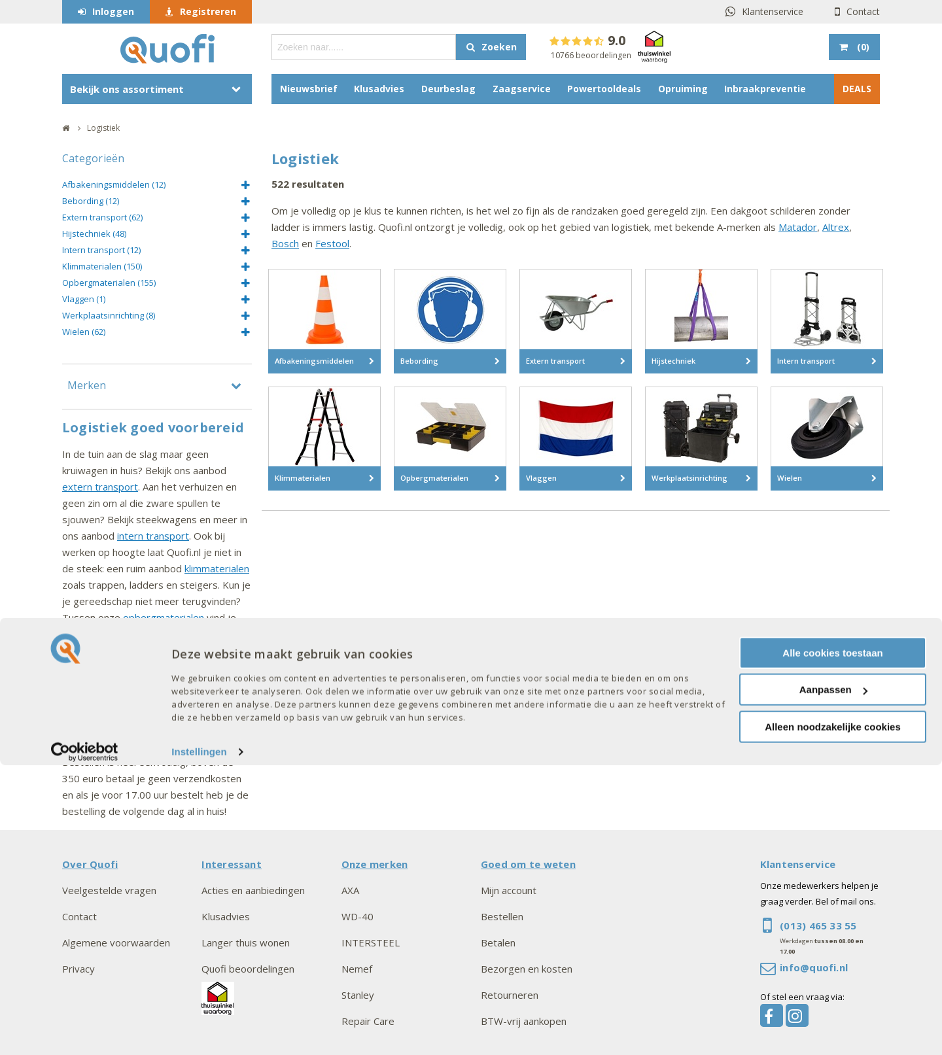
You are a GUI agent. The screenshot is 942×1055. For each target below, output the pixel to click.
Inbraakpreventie (765, 88)
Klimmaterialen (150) (102, 266)
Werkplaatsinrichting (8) (108, 315)
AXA (350, 890)
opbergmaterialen (163, 617)
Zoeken (499, 47)
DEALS (857, 88)
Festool (332, 243)
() (861, 47)
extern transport (100, 486)
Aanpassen (833, 979)
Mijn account (508, 890)
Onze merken (374, 864)
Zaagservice (522, 88)
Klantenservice (772, 11)
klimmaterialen (216, 568)
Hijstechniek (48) (94, 233)
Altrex (835, 226)
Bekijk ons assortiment (127, 88)
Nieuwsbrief (309, 88)
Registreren (208, 11)
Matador (797, 226)
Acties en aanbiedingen (253, 890)
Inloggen (113, 11)
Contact (863, 11)
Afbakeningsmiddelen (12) (114, 184)
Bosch (285, 243)
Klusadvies (379, 88)
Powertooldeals (604, 88)
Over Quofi (90, 864)
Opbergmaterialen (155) (109, 282)
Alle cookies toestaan (832, 942)
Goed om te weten (528, 864)
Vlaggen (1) (83, 299)
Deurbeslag (448, 88)
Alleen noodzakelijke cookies (833, 1016)
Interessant (231, 864)
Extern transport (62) (102, 217)
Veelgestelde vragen (109, 890)
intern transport (153, 535)
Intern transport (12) (101, 250)
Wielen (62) (83, 331)
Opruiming (683, 88)
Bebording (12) (90, 201)
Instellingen (199, 1041)
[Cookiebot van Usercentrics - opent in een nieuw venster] (84, 1042)
